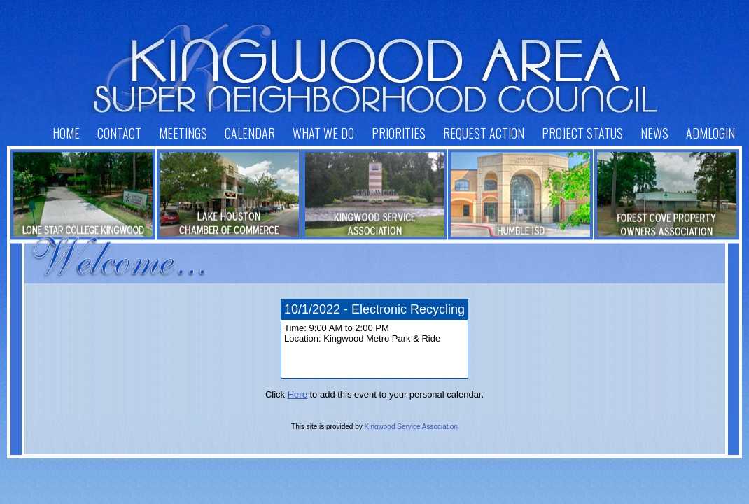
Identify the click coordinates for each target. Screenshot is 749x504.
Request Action (483, 133)
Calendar (250, 133)
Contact (119, 133)
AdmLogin (710, 133)
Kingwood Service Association (411, 426)
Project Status (582, 133)
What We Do (323, 133)
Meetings (183, 133)
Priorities (399, 133)
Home (66, 133)
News (654, 133)
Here (297, 394)
